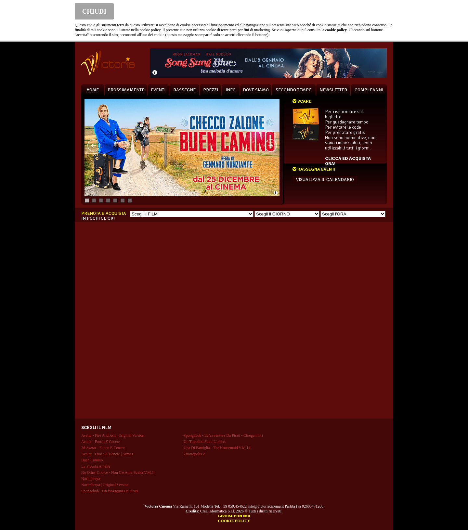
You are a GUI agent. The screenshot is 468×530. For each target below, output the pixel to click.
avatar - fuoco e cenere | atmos (107, 454)
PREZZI (210, 90)
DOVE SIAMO (256, 90)
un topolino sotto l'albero (205, 441)
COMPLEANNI (369, 90)
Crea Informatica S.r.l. (217, 511)
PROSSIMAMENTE (126, 90)
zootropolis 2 (194, 454)
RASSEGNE (184, 90)
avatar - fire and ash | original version (112, 435)
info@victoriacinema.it (266, 506)
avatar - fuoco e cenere (100, 441)
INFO (231, 90)
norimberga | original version (105, 485)
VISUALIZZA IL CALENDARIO (325, 179)
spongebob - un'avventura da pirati (109, 491)
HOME (92, 90)
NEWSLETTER (333, 90)
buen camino (92, 460)
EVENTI (158, 90)
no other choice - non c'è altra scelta (118, 472)
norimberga (90, 478)
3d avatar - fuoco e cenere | (103, 448)
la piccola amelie (95, 466)
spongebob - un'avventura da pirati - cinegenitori (223, 435)
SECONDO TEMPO (294, 90)
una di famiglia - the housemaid (217, 448)
